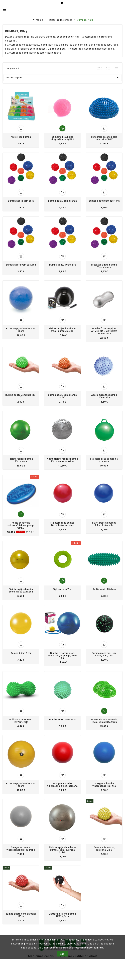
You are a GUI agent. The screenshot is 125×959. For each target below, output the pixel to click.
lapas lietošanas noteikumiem (84, 947)
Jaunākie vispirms (62, 78)
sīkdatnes (72, 939)
